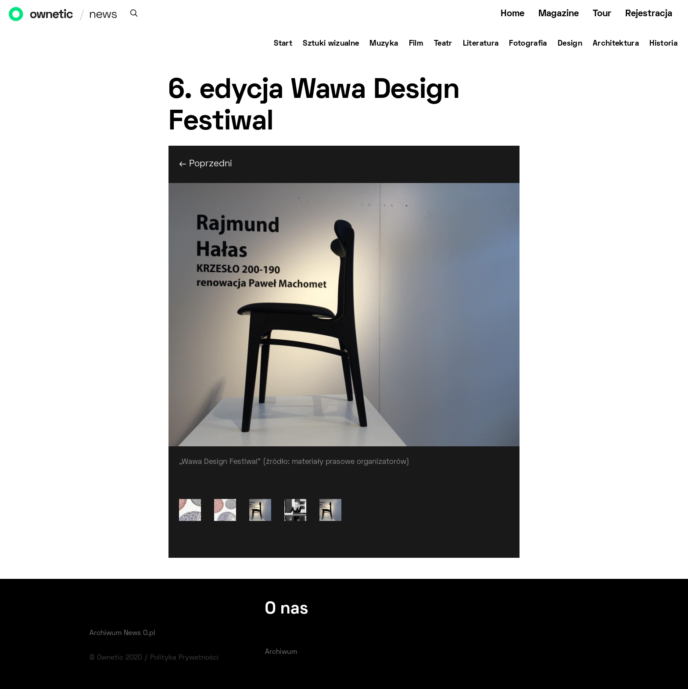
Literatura (481, 43)
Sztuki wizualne (331, 43)
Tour (602, 14)
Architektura (616, 43)
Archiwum (281, 652)
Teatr (443, 43)
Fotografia (528, 43)
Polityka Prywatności (184, 658)
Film (416, 43)
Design (570, 43)
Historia (663, 43)
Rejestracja (648, 14)
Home (512, 14)
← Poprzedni (205, 164)
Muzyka (383, 43)
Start (283, 43)
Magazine (558, 14)
